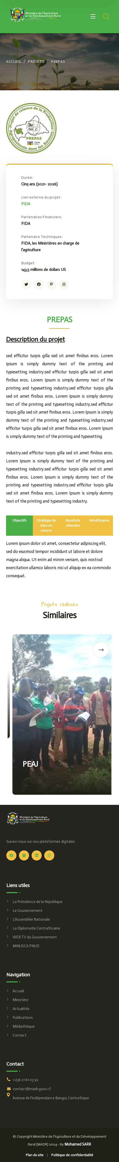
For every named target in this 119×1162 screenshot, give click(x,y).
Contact (20, 1035)
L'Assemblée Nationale (31, 919)
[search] (106, 16)
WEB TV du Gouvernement (35, 937)
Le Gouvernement (27, 910)
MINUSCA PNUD (26, 946)
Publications (23, 1017)
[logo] (35, 14)
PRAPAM (32, 707)
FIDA (25, 203)
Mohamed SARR (77, 1144)
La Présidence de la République (37, 901)
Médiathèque (24, 1026)
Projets (36, 61)
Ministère (20, 1000)
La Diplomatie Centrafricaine (36, 928)
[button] (96, 649)
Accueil (14, 61)
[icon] (26, 284)
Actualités (21, 1008)
